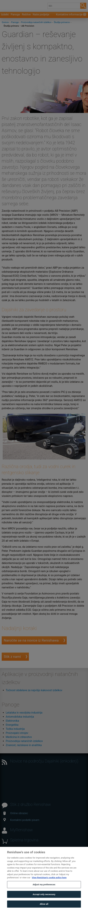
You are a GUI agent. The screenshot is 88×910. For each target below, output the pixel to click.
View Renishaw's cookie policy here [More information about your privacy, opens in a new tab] (49, 884)
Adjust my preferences (44, 891)
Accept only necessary (44, 901)
